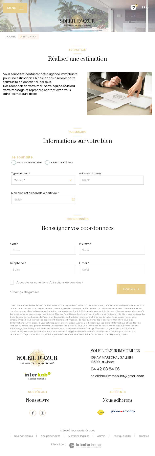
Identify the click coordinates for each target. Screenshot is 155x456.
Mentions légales (78, 436)
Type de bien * (20, 173)
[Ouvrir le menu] (15, 8)
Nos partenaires (50, 436)
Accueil (11, 36)
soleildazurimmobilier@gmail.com (117, 376)
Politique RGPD (122, 436)
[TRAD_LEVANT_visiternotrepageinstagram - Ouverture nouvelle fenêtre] (42, 413)
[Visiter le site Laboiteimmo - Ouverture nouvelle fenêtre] (85, 445)
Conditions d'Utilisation (94, 334)
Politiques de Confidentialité (62, 334)
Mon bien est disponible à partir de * (35, 193)
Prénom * (85, 243)
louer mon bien (62, 162)
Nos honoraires (23, 436)
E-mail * (84, 263)
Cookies (144, 436)
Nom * (14, 243)
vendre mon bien (29, 162)
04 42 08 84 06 (105, 369)
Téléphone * (18, 263)
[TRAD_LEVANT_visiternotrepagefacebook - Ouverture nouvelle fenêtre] (32, 413)
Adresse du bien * (91, 173)
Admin (101, 436)
